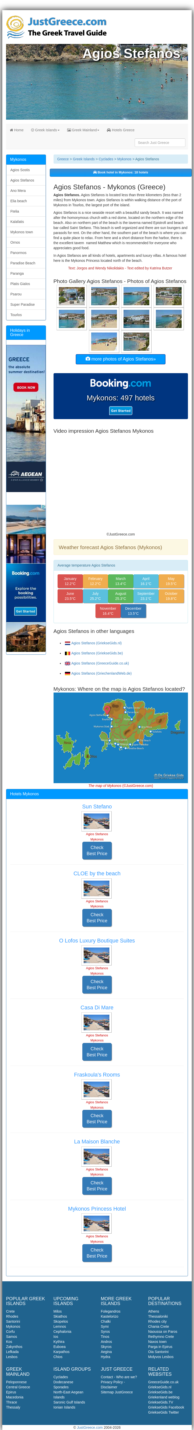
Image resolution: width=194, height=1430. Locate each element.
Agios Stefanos (22, 180)
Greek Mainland (83, 130)
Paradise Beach (22, 263)
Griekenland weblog (164, 1397)
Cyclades (106, 159)
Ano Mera (18, 191)
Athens (153, 1311)
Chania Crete (158, 1326)
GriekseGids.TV (160, 1402)
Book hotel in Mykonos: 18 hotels (120, 172)
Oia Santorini (158, 1352)
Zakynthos (14, 1347)
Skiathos (60, 1316)
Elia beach (18, 201)
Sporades (61, 1387)
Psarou (15, 294)
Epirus (11, 1392)
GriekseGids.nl (160, 1387)
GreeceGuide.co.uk (163, 1382)
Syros (105, 1332)
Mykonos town (21, 232)
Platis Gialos (20, 284)
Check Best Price (97, 850)
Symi (105, 1326)
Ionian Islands (64, 1407)
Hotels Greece (120, 130)
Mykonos (124, 159)
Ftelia (14, 211)
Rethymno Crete (161, 1337)
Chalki (106, 1321)
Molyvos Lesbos (161, 1357)
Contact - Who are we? (119, 1377)
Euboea (60, 1347)
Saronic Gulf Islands (69, 1402)
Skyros (106, 1347)
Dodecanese (64, 1382)
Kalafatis (17, 222)
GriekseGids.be (160, 1392)
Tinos (105, 1337)
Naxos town (157, 1342)
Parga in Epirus (160, 1347)
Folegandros (110, 1311)
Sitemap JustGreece (117, 1392)
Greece (63, 159)
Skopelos (61, 1321)
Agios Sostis (20, 170)
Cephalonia (62, 1332)
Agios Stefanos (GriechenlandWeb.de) (98, 673)
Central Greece (18, 1387)
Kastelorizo (109, 1316)
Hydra (105, 1357)
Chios (58, 1357)
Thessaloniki (158, 1316)
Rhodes (12, 1316)
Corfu (10, 1332)
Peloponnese (16, 1382)
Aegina (106, 1352)
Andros (106, 1342)
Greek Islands (45, 130)
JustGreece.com (90, 1427)
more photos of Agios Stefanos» (121, 359)
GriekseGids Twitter (163, 1412)
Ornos (15, 242)
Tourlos (16, 315)
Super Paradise (22, 304)
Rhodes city (157, 1321)
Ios (56, 1337)
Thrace (11, 1402)
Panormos (18, 253)
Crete (10, 1311)
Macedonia (14, 1397)
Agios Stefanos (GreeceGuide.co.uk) (97, 663)
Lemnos (60, 1326)
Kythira (59, 1342)
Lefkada (12, 1352)
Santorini (13, 1321)
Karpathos (62, 1352)
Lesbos (11, 1357)
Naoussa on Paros (162, 1332)
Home (16, 130)
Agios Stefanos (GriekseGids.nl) (93, 643)
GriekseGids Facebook (166, 1407)
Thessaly (13, 1407)
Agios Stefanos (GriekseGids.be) (94, 653)
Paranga (17, 273)
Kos (9, 1342)
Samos (11, 1337)
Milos (58, 1311)
